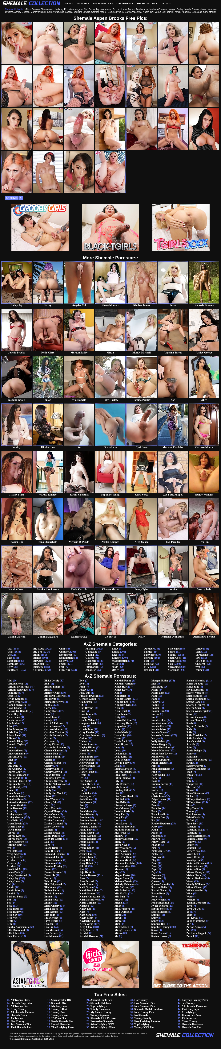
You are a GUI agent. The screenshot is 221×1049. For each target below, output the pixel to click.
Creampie (39, 670)
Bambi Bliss (13, 890)
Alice (9, 726)
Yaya (189, 905)
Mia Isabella (122, 890)
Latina (115, 651)
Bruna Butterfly (53, 701)
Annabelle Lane (16, 796)
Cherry (48, 765)
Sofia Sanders (194, 738)
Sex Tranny (188, 1003)
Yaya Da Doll (193, 908)
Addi (9, 680)
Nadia (154, 689)
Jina (81, 869)
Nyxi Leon (157, 793)
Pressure (156, 875)
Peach (154, 832)
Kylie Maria (121, 732)
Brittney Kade (52, 692)
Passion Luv (158, 817)
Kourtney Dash (123, 723)
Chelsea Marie (52, 762)
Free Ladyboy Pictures (147, 1021)
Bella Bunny (14, 911)
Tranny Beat (58, 1012)
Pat (153, 820)
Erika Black (51, 908)
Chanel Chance (53, 750)
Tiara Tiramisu (195, 793)
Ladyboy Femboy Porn (195, 1000)
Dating (166, 3)
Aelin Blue (13, 692)
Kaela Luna (86, 884)
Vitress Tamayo (195, 872)
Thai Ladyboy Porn (62, 1027)
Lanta (118, 738)
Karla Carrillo (87, 902)
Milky (118, 905)
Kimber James (123, 698)
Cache (47, 708)
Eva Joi (48, 924)
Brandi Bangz (52, 686)
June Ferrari (86, 881)
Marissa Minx (123, 866)
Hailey (83, 741)
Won (189, 896)
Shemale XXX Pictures (103, 1018)
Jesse (82, 851)
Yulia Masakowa (195, 921)
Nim (153, 765)
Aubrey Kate (14, 835)
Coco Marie (51, 808)
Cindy (47, 790)
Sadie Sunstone (160, 911)
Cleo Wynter (51, 799)
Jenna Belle (86, 829)
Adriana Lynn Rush (18, 686)
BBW (10, 666)
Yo (187, 911)
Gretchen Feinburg (90, 735)
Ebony (63, 660)
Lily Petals (121, 787)
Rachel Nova (158, 890)
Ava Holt (12, 851)
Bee (9, 899)
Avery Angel (14, 854)
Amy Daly (12, 765)
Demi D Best (51, 851)
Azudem (11, 866)
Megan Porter (122, 875)
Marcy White (122, 851)
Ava (9, 848)
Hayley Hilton (87, 747)
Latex (115, 648)
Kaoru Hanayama (89, 896)
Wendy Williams (195, 884)
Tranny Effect (59, 1009)
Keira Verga (86, 924)
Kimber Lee (121, 701)
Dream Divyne (52, 872)
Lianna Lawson (123, 768)
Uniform (200, 663)
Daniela (48, 829)
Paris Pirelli (158, 814)
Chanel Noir (51, 753)
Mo (116, 936)
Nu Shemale (141, 1015)
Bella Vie (12, 917)
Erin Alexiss (51, 911)
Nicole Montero (160, 750)
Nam (154, 695)
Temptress (192, 784)
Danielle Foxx (52, 832)
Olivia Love (158, 796)
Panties (148, 651)
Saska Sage (192, 686)
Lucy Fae (120, 814)
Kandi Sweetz (87, 893)
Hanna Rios (86, 744)
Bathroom (12, 663)
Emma (48, 896)
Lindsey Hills (122, 790)
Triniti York (193, 817)
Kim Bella (120, 695)
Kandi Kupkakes (89, 890)
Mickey (119, 899)
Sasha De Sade (194, 683)
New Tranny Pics (144, 1012)
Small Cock (174, 657)
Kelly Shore (86, 930)
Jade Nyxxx (86, 796)
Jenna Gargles (87, 835)
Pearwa (155, 838)
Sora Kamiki (193, 741)
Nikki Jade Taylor (161, 753)
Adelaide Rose (15, 683)
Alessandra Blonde (17, 711)
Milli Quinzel (122, 911)
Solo (170, 663)
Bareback (12, 660)
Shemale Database (100, 1003)
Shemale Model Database (148, 1009)
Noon (154, 781)
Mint (117, 924)
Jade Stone (85, 799)
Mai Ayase (120, 832)
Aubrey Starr (14, 838)
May (117, 872)
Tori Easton (193, 814)
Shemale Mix (58, 1003)
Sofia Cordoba (194, 735)
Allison (11, 738)
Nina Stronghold (160, 768)
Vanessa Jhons (194, 838)
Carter (48, 738)
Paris (154, 811)
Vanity (190, 844)
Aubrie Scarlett (15, 841)
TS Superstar (189, 1018)
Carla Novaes (52, 726)
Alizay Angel (14, 735)
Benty (10, 921)
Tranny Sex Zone (191, 1015)
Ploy (153, 860)
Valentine (191, 832)
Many (118, 841)
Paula (154, 829)
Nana (154, 698)
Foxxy (82, 689)
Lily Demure (122, 784)
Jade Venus (85, 802)
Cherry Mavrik (53, 771)
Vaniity (190, 841)
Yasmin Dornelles (196, 902)
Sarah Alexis (158, 933)
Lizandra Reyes (123, 805)
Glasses (89, 657)
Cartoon (49, 741)
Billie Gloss (13, 933)
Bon (46, 683)
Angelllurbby (14, 787)
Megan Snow (122, 878)
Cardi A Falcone (53, 723)
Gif (81, 705)
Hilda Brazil (86, 756)
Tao (188, 778)
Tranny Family (142, 1018)
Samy (154, 917)
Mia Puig (120, 896)
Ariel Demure (14, 808)
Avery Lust (13, 857)
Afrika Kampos (15, 698)
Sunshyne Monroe (196, 759)
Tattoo (199, 648)
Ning (154, 771)
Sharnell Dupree (195, 705)
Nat (153, 717)
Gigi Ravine (86, 708)
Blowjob (38, 660)
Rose (154, 896)
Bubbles (49, 705)
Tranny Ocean (59, 1015)
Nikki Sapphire (160, 759)
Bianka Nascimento (18, 927)
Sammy (155, 914)
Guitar (83, 738)
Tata (188, 781)
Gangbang (91, 651)
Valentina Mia (194, 829)
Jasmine (84, 817)
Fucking (90, 648)
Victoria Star (193, 869)
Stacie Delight (194, 750)
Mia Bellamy (122, 887)
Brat (47, 689)
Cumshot (64, 651)
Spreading (174, 666)
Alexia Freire (14, 720)
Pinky (154, 854)
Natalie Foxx (158, 726)
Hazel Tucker (86, 750)
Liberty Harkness (125, 771)
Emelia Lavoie (52, 893)
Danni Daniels (52, 835)
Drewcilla (49, 875)
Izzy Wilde (85, 793)
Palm (154, 802)
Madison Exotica (124, 826)
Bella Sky (12, 914)
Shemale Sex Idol (191, 1027)
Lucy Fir (119, 817)
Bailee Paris (13, 872)
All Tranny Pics (19, 1006)
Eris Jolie (49, 914)
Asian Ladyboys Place (102, 1027)
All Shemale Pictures (22, 1012)
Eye (81, 683)
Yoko (189, 914)
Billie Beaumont (16, 930)
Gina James (86, 714)
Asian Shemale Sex (101, 1000)
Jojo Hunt (85, 872)
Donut (47, 869)
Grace (82, 726)
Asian (10, 651)
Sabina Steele (159, 908)
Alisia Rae (12, 732)
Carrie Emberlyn (54, 735)
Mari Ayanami (123, 854)
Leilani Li (120, 753)
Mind (118, 917)
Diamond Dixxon (54, 854)
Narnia (155, 714)
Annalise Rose (15, 799)
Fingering (64, 670)
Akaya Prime (14, 701)
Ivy (81, 790)
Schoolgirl (174, 648)
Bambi (10, 887)
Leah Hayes (121, 744)
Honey (83, 768)
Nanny (155, 705)
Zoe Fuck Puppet (196, 933)
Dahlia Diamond (53, 823)
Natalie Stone (159, 732)
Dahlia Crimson (53, 820)
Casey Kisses (51, 744)
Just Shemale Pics (21, 1024)
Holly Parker (86, 762)
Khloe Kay (121, 689)
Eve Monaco (51, 936)
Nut (153, 787)
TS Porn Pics (58, 1018)
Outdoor (149, 648)
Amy (9, 762)
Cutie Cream (51, 814)
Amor (10, 759)
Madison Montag (124, 829)
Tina (189, 805)
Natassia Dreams (160, 735)
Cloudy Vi (50, 802)
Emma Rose (51, 899)
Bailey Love (13, 881)
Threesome (201, 654)
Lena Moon (121, 759)
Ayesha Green (14, 860)
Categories (124, 3)
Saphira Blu (158, 924)
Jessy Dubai (86, 863)
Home (69, 3)
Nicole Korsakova (161, 747)
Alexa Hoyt (13, 714)
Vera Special (193, 860)
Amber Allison (15, 750)
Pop (153, 869)
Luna (118, 820)
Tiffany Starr (193, 802)
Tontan (190, 811)
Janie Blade (86, 814)
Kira (117, 708)
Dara (47, 844)
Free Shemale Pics (144, 1003)
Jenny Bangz (86, 848)
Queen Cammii (160, 884)
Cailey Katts (51, 711)
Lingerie (117, 657)
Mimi (118, 914)
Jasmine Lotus (87, 823)
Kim (117, 692)
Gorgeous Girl (87, 723)
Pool (146, 660)
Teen (198, 651)
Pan (153, 805)
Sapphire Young (160, 927)
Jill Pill (83, 866)
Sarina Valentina (195, 680)
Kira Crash (121, 711)
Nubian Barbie (159, 784)
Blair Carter (14, 936)
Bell (9, 902)
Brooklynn (50, 698)
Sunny (190, 753)
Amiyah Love (14, 756)
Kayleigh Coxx (87, 921)
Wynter (190, 899)
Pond (154, 863)
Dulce (47, 878)
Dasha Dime (51, 848)
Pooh (154, 866)
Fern (82, 686)
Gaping (89, 654)
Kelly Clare (86, 927)
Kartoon (84, 905)
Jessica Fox (85, 854)
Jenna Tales (86, 841)
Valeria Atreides (195, 835)
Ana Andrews (14, 768)
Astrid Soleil (14, 829)
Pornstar (149, 663)
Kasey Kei (85, 908)
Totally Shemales (100, 1009)
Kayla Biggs (86, 917)
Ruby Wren (158, 899)
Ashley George (15, 817)
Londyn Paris (122, 811)
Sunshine (191, 756)
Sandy (154, 921)
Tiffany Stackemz (196, 799)
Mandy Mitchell (124, 838)
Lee (117, 747)
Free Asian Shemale (101, 1021)
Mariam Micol (123, 860)
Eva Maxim (51, 930)
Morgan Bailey (159, 680)
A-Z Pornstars (103, 3)
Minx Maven (122, 927)
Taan (189, 771)
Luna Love (121, 823)
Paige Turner (158, 799)
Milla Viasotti (122, 908)
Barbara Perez (15, 896)
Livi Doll (120, 799)
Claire (47, 796)
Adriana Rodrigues (18, 689)
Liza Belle (120, 802)
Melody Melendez (125, 884)
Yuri (188, 924)
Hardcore (90, 660)
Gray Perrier (86, 732)
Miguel (119, 902)
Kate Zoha (85, 914)
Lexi (117, 765)
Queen (155, 881)
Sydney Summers (196, 768)
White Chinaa (194, 887)
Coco (47, 805)
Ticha (189, 796)
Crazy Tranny (19, 1009)
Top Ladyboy (141, 1024)
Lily (117, 781)
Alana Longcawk (16, 705)
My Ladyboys (59, 1006)
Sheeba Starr (193, 708)
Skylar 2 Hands (195, 726)
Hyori (82, 774)
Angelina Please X (17, 781)
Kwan (118, 729)
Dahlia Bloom (52, 817)
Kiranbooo (121, 714)
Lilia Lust (120, 774)
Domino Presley (53, 866)
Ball (9, 884)
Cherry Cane (51, 768)
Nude (115, 666)
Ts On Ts (200, 660)
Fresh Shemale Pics (62, 1021)
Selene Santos (194, 695)
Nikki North (158, 756)
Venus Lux (192, 854)
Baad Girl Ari (14, 869)
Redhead (149, 670)
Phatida (155, 844)
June (82, 878)
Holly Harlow (87, 759)
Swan (189, 762)
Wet (197, 666)
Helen (82, 753)
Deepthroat (65, 654)
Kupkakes (120, 726)
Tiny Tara (192, 808)
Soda (189, 729)
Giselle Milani (87, 720)
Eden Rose (50, 881)
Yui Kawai (192, 917)
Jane (82, 808)
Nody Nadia (158, 774)
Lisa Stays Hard (124, 796)
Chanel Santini (52, 756)
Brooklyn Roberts (54, 695)
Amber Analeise (16, 753)
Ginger (83, 717)
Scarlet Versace (195, 692)
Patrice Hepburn (161, 823)
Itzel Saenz (85, 781)
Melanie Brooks (123, 881)
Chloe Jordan (52, 774)
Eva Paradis (51, 933)
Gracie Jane (86, 729)
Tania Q (190, 774)
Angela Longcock (16, 774)
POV (146, 666)
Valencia (191, 826)
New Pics (83, 3)
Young (199, 670)
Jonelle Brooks (87, 875)
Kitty (117, 717)
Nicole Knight (159, 744)
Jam (81, 805)
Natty (154, 738)
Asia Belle (12, 820)
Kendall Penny (123, 680)
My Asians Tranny (100, 1012)
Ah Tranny (16, 1018)
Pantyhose (149, 654)
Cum (62, 648)
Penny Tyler (158, 841)
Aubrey (11, 832)
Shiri (189, 714)
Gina (82, 711)
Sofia (189, 732)
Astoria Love (14, 826)
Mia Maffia (121, 893)
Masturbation (119, 660)
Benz (9, 924)
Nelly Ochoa (158, 741)
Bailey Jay (12, 878)
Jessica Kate (86, 857)
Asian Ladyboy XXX (102, 1024)
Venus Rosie (193, 857)
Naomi (155, 708)
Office (115, 670)
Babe (9, 657)
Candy (48, 720)
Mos (153, 683)
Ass (9, 654)
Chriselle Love (52, 778)
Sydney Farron (194, 765)
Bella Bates (13, 908)
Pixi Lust (156, 857)
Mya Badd (157, 686)
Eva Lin (49, 927)
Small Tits (174, 660)
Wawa (189, 881)
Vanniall (191, 848)
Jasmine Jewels (88, 820)
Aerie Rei (12, 695)
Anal (9, 648)
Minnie (119, 921)
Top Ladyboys (98, 1006)
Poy (153, 872)
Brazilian (38, 663)
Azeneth (11, 863)
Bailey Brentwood (17, 875)
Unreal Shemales (60, 1024)
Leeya (118, 750)
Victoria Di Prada (196, 863)
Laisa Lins (121, 735)
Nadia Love (157, 692)
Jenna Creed (86, 832)
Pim (153, 848)
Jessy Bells (85, 860)
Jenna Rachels (87, 838)
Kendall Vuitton (124, 683)
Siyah (189, 723)
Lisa (117, 793)
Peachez (155, 835)
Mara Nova (121, 844)
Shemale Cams (147, 3)
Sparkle (190, 744)
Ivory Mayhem (87, 787)
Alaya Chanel (14, 708)
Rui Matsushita (160, 902)
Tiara (189, 790)
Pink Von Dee (159, 851)
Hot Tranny (141, 1000)
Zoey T (190, 936)
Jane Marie (85, 811)
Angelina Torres (16, 784)
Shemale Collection (32, 1038)
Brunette (38, 666)
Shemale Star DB (61, 1000)
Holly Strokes (87, 765)
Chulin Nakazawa (54, 784)
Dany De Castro (53, 838)
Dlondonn (50, 863)
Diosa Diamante (53, 860)
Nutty (154, 790)
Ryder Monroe (159, 905)
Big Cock (38, 648)
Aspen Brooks (14, 823)
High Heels (91, 663)
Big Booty (12, 670)
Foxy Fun (84, 692)
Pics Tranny (17, 1021)
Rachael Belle (159, 887)
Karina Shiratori (89, 899)
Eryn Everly (51, 921)
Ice (81, 778)
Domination (66, 657)
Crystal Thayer (53, 811)
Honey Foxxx (86, 771)
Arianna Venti (15, 805)
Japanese (90, 670)
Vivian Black (193, 875)
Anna (10, 790)
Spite (189, 747)
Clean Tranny (189, 1021)
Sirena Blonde (194, 720)
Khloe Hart (121, 686)
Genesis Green (87, 698)
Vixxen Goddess (195, 878)
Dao (46, 841)
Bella (9, 905)
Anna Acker (13, 793)
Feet (61, 666)
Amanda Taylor (16, 744)
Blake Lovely (51, 680)
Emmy (48, 902)
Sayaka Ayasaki (195, 689)
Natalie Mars (158, 729)
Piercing (148, 657)
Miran (118, 933)
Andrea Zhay (14, 771)
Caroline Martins (54, 732)
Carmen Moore (53, 729)
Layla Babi (121, 741)
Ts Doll (190, 820)
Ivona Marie (86, 784)
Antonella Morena (17, 802)
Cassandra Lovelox (55, 747)
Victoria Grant (194, 866)
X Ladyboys (188, 1012)
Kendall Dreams (88, 936)
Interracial (91, 666)
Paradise (156, 808)
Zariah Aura (193, 927)
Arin (9, 811)
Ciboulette (50, 787)
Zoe (188, 930)
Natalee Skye (158, 720)
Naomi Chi (157, 711)
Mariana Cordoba (125, 863)
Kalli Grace (86, 887)
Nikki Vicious (159, 762)
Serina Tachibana (196, 698)
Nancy (155, 701)
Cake (47, 714)
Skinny (172, 654)
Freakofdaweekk (88, 695)
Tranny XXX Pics (144, 1027)
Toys (198, 657)
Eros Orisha (51, 917)
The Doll (191, 787)
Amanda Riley (15, 741)
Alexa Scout (13, 717)
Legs (114, 654)
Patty (154, 826)
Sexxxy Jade (193, 701)
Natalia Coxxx (159, 723)
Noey (154, 778)
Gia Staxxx (85, 701)
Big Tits (37, 651)
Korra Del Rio (123, 720)
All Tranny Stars (20, 1000)
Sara (154, 930)
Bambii (11, 893)
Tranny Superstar (100, 1015)
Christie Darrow (53, 781)
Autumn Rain (14, 844)
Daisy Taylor (51, 826)
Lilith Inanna (122, 778)
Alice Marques (15, 729)
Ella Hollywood (53, 884)
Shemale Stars (19, 1015)
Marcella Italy (123, 848)
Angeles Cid (13, 778)
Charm (48, 759)
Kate (82, 911)
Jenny (82, 844)
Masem (119, 869)
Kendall (83, 933)
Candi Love (51, 717)
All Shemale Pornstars (194, 1006)
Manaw (119, 835)
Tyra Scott (192, 823)
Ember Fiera (51, 890)
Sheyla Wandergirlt (197, 711)
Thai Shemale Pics (21, 1027)
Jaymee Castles (88, 826)
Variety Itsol (193, 851)
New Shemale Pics (144, 1006)
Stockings (173, 670)
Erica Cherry (52, 905)
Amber (11, 747)
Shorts (171, 651)
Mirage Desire (123, 930)
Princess (156, 878)
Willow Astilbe (194, 890)
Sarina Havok (159, 936)
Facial (62, 663)
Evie (81, 680)
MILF (115, 663)
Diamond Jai (51, 857)
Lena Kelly (121, 756)
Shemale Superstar (21, 1003)
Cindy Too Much (53, 793)
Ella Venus (50, 887)
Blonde (37, 657)
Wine (189, 893)
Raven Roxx (158, 893)
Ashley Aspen (14, 814)
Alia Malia (13, 723)
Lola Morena (122, 808)
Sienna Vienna (194, 717)
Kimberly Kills (123, 705)
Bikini (36, 654)
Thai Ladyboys (190, 1009)
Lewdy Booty (122, 762)
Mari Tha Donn (123, 857)
